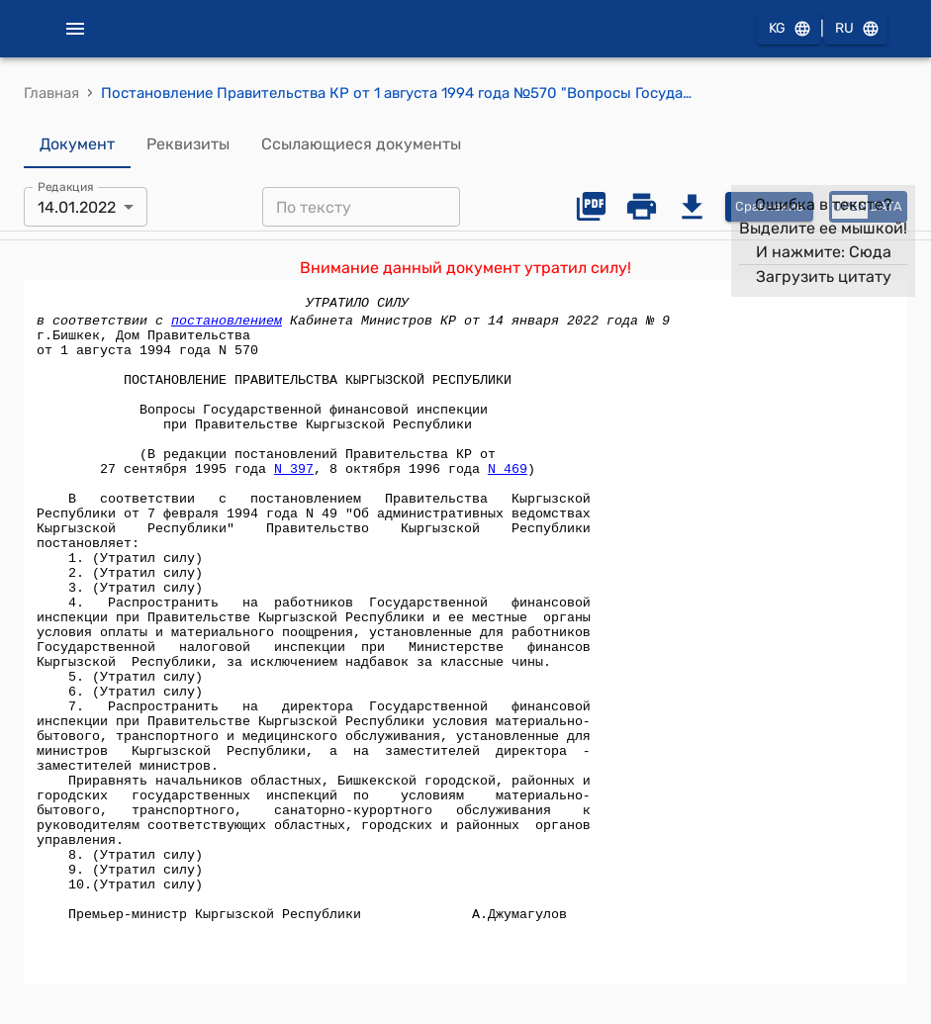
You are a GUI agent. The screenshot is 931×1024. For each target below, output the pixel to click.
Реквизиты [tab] (188, 144)
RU (855, 29)
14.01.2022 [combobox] (77, 207)
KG (788, 29)
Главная (51, 93)
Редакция (66, 187)
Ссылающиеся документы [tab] (361, 144)
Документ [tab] (77, 144)
